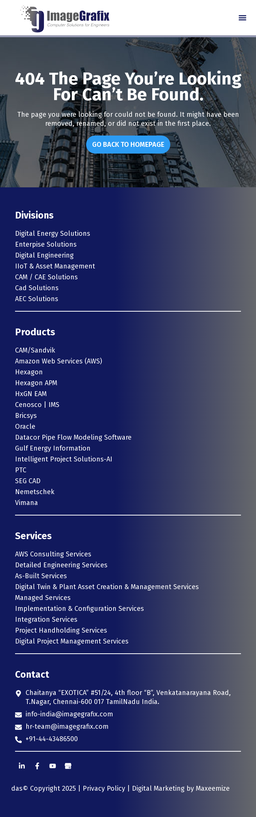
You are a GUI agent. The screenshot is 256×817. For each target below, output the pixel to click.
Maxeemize (213, 788)
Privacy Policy (104, 788)
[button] (242, 18)
